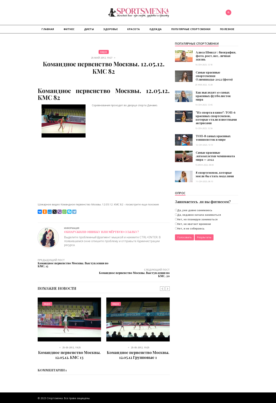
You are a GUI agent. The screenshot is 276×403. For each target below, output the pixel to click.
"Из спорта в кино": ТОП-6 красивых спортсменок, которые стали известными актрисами (216, 117)
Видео (103, 51)
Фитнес (69, 29)
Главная (48, 29)
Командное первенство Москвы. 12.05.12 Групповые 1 (138, 345)
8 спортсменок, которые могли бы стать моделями (215, 174)
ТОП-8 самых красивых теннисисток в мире (213, 137)
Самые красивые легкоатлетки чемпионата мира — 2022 (215, 156)
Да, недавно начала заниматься (199, 214)
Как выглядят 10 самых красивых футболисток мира (213, 95)
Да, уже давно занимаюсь (194, 210)
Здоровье (110, 29)
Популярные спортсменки (191, 29)
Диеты (89, 29)
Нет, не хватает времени (194, 224)
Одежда (155, 29)
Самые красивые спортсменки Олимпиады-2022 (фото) (214, 75)
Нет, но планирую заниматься (197, 219)
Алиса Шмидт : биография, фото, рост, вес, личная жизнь (216, 55)
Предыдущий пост (71, 263)
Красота (133, 29)
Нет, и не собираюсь (191, 228)
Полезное (227, 29)
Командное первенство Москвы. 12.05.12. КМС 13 (69, 345)
